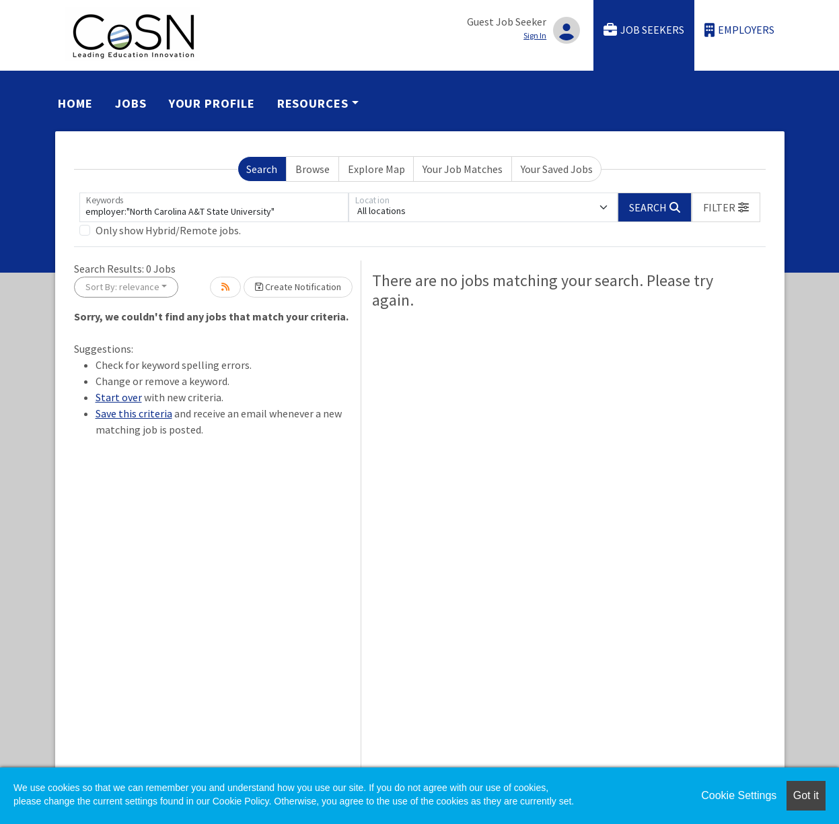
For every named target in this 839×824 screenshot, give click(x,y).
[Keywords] (214, 207)
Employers (739, 30)
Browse (312, 169)
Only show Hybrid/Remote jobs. (168, 230)
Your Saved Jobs (557, 169)
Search (261, 169)
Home (75, 103)
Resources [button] (313, 103)
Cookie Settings (738, 795)
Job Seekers (644, 30)
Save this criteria (134, 413)
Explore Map (376, 169)
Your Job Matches (463, 169)
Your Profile (212, 103)
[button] (726, 207)
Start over (119, 397)
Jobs (131, 103)
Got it (806, 795)
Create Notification (298, 287)
